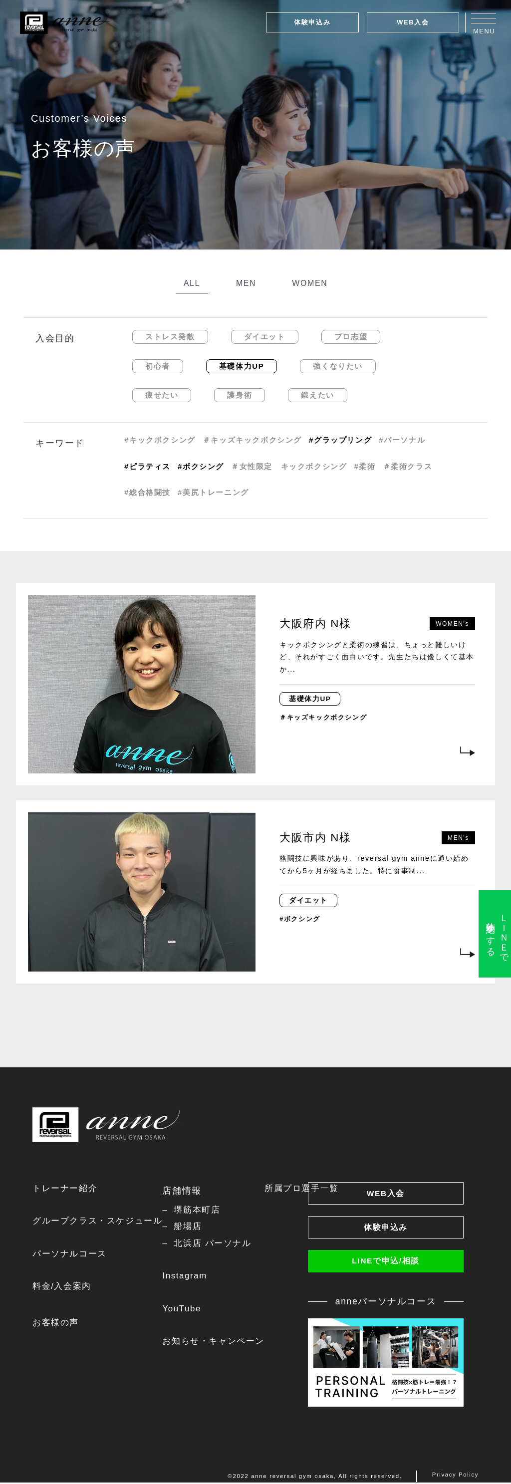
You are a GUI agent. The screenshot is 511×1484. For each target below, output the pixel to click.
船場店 (196, 1227)
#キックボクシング (160, 440)
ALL (192, 283)
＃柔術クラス (408, 466)
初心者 (157, 366)
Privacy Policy (455, 1478)
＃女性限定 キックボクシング (289, 466)
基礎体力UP (241, 366)
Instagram (192, 1277)
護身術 (239, 395)
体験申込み (312, 22)
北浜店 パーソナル (221, 1244)
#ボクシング (201, 466)
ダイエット (264, 336)
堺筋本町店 (205, 1210)
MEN (246, 283)
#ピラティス (147, 466)
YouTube (189, 1311)
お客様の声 (56, 1325)
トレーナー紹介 (66, 1189)
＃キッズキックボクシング (252, 440)
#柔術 (364, 466)
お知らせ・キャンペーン (223, 1344)
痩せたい (161, 395)
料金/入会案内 (63, 1288)
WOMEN (309, 283)
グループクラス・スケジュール (100, 1222)
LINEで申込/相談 (386, 1263)
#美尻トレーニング (213, 492)
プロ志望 (350, 336)
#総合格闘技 (147, 492)
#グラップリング (340, 440)
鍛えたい (317, 395)
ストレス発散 (170, 336)
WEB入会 (413, 22)
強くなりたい (338, 366)
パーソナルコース (71, 1255)
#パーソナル (402, 440)
